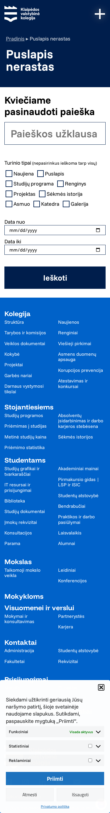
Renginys (72, 183)
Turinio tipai (50, 162)
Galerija (76, 204)
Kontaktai (20, 642)
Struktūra (14, 322)
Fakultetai (14, 661)
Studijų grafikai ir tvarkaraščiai (22, 471)
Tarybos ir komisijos (25, 332)
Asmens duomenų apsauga (77, 356)
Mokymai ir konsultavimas (19, 618)
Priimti (55, 779)
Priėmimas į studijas (25, 426)
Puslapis (51, 173)
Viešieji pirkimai (74, 343)
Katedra (47, 204)
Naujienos (68, 322)
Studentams (24, 460)
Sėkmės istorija (61, 194)
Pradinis (15, 38)
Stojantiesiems (28, 407)
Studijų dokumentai (24, 511)
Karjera (65, 626)
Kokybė (12, 354)
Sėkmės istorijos (75, 436)
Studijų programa (30, 183)
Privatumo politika (55, 806)
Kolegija (17, 313)
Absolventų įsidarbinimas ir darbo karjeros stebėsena (80, 421)
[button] (101, 687)
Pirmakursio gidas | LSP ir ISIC (78, 482)
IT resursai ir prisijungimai (17, 487)
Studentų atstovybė (78, 495)
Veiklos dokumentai (24, 343)
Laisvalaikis (70, 532)
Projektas (21, 194)
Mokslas (18, 561)
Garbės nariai (18, 375)
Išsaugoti (80, 794)
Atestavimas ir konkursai (73, 383)
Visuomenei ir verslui (39, 607)
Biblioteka (14, 500)
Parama (12, 543)
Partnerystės (71, 616)
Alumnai (66, 543)
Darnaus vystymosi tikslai (24, 388)
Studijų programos (23, 415)
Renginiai (68, 332)
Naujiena (20, 173)
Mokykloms (23, 596)
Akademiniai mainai (78, 468)
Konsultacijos (18, 532)
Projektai (13, 364)
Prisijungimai (26, 679)
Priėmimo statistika (24, 447)
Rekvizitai (68, 661)
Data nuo (14, 221)
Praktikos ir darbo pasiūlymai (76, 519)
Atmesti (29, 794)
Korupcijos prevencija (80, 370)
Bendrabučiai (71, 506)
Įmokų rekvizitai (20, 522)
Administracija (19, 650)
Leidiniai (67, 570)
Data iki (12, 241)
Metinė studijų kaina (25, 436)
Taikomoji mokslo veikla (22, 572)
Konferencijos (72, 580)
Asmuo (18, 204)
